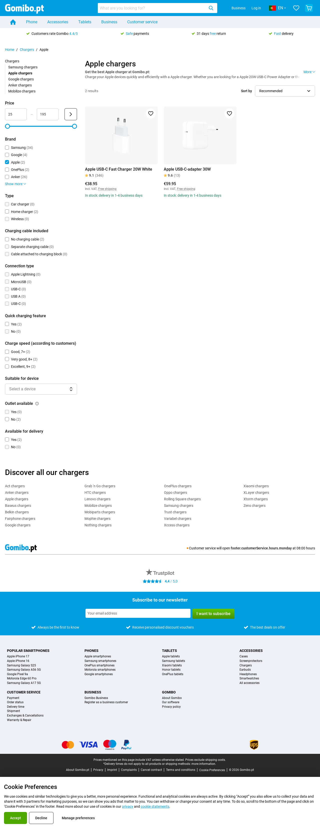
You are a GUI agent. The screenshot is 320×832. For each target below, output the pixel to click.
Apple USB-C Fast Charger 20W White (118, 169)
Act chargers (15, 486)
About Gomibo (172, 698)
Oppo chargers (175, 493)
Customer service (142, 22)
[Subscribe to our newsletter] (138, 613)
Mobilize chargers (22, 91)
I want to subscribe (213, 613)
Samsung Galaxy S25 (21, 665)
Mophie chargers (97, 519)
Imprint (112, 770)
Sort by (246, 91)
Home (9, 50)
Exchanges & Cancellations (25, 715)
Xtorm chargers (256, 499)
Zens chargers (255, 506)
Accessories (57, 22)
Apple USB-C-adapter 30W (187, 169)
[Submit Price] (70, 114)
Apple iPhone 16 (18, 661)
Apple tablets (171, 656)
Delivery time (15, 706)
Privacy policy (171, 706)
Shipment (13, 711)
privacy (127, 806)
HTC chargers (95, 493)
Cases (244, 656)
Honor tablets (171, 669)
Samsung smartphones (100, 661)
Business (239, 8)
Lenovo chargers (97, 499)
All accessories (250, 683)
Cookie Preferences (212, 770)
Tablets (84, 22)
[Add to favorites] (151, 113)
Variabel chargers (177, 519)
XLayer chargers (256, 493)
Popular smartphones (28, 651)
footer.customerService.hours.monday (261, 548)
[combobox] (158, 8)
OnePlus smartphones (99, 665)
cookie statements (155, 806)
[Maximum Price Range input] (47, 114)
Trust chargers (175, 512)
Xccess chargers (177, 525)
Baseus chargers (18, 506)
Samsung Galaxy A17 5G (24, 683)
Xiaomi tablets (172, 665)
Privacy (98, 770)
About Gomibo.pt (77, 770)
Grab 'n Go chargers (99, 486)
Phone (31, 22)
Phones (91, 651)
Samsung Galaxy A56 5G (24, 669)
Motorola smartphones (100, 669)
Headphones (248, 674)
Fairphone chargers (20, 519)
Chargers (27, 50)
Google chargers (21, 79)
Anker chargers (20, 85)
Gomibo (169, 692)
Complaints (129, 770)
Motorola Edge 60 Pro (21, 678)
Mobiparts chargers (99, 512)
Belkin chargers (17, 512)
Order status (15, 702)
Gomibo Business (96, 698)
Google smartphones (98, 674)
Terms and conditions (180, 770)
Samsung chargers (23, 67)
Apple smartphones (97, 656)
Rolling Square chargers (182, 499)
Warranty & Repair (19, 720)
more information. (204, 764)
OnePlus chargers (178, 486)
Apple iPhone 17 (18, 656)
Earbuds (245, 669)
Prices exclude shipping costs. (205, 760)
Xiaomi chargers (256, 486)
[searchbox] (152, 8)
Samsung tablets (173, 661)
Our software (170, 702)
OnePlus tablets (172, 674)
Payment (13, 698)
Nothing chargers (98, 525)
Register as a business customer (106, 702)
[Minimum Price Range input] (16, 114)
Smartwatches (249, 678)
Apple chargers (16, 499)
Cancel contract (151, 770)
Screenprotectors (251, 661)
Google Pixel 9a (17, 674)
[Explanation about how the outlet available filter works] (37, 404)
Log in (256, 8)
